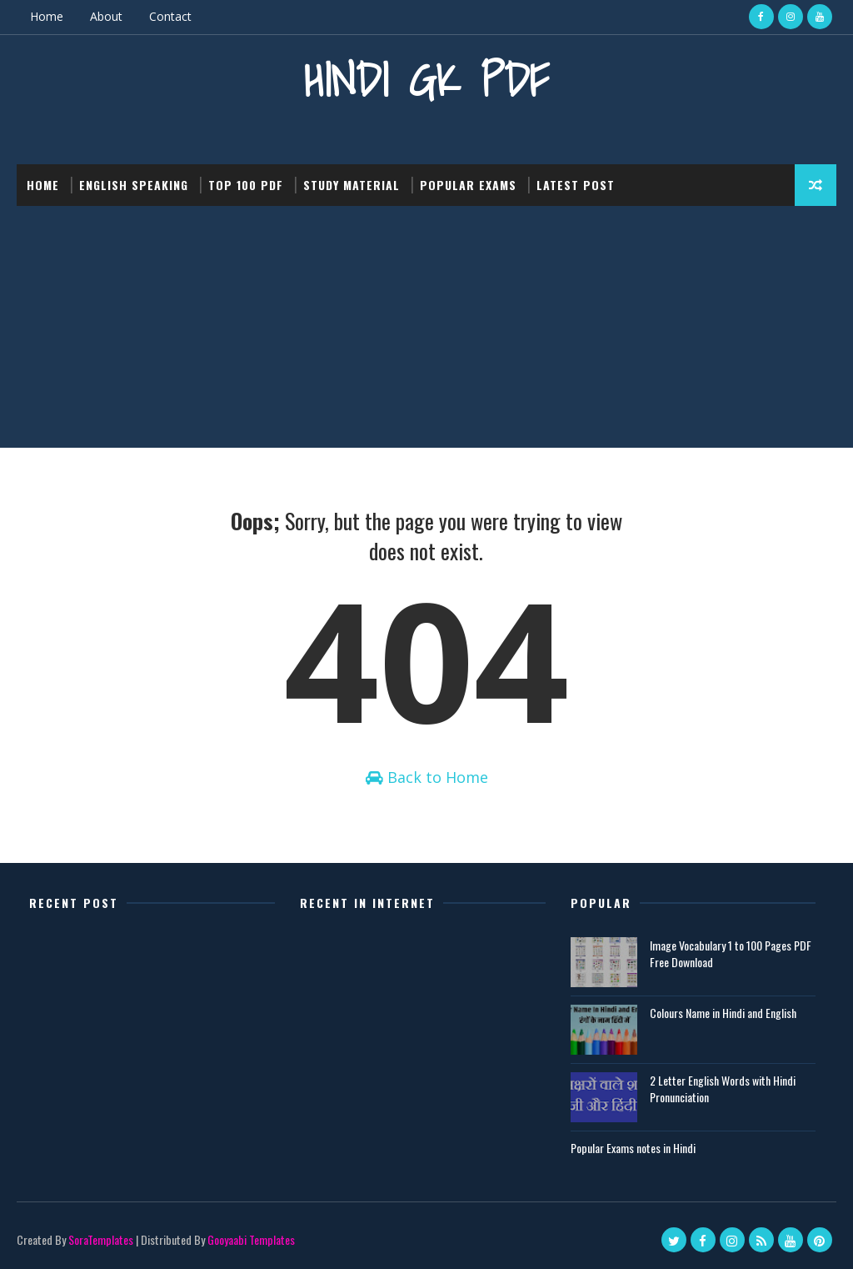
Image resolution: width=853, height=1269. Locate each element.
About (106, 16)
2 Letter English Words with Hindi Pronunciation (723, 1088)
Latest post (575, 184)
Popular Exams (468, 184)
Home (46, 16)
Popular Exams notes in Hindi (633, 1147)
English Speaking (133, 184)
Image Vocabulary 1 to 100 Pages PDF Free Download (730, 953)
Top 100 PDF (245, 184)
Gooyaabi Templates (251, 1239)
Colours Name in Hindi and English (723, 1012)
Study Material (351, 184)
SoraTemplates (100, 1239)
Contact (170, 16)
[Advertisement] (426, 331)
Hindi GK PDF (426, 80)
